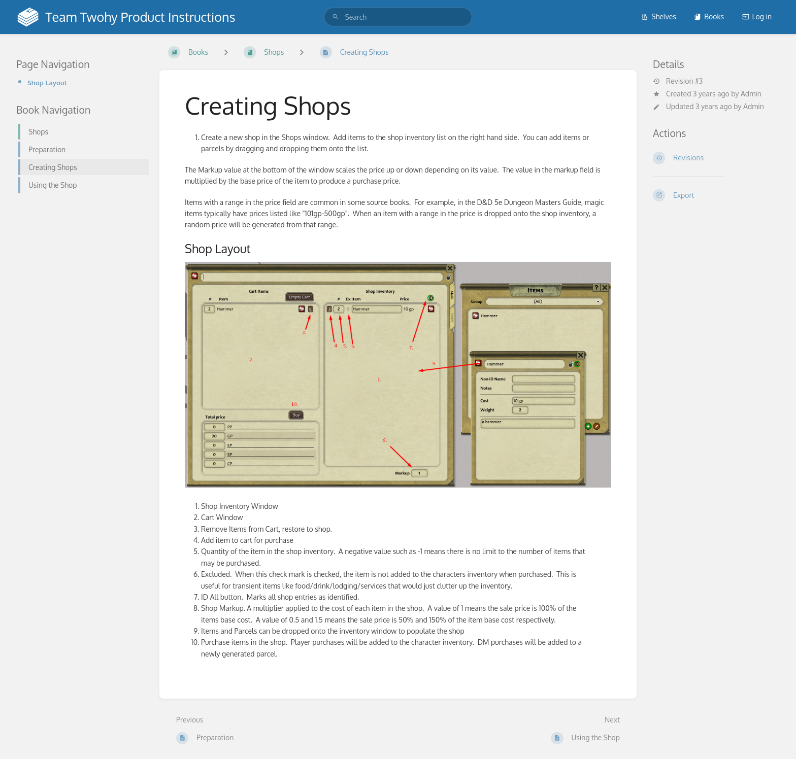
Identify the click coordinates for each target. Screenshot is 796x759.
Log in (757, 16)
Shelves (658, 16)
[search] (398, 17)
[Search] (335, 17)
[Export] (716, 195)
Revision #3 (678, 81)
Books (709, 16)
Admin (751, 93)
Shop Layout (47, 82)
